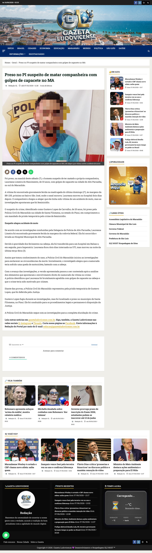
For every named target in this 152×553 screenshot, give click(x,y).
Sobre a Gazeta (37, 544)
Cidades (32, 48)
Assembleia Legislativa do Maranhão (125, 219)
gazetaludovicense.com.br (41, 319)
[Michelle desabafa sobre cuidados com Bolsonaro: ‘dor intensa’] (53, 395)
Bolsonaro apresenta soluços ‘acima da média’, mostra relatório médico (19, 411)
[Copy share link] (7, 171)
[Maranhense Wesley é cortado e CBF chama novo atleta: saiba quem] (22, 449)
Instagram (26, 322)
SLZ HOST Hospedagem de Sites (123, 243)
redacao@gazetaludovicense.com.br (61, 326)
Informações (16, 53)
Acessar (94, 344)
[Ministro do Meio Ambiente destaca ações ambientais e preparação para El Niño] (130, 449)
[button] (3, 51)
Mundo (86, 48)
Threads (37, 322)
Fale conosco (9, 544)
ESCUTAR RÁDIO (36, 53)
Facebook (70, 322)
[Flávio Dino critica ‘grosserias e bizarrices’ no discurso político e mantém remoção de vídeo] (94, 449)
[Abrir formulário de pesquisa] (149, 51)
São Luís (111, 48)
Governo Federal (116, 228)
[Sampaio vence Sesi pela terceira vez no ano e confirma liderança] (58, 449)
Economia (45, 48)
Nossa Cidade (23, 544)
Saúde (122, 48)
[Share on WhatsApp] (30, 171)
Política (98, 48)
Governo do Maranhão (119, 233)
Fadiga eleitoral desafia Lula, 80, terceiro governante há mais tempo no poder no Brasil (116, 144)
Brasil (20, 48)
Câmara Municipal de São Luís (122, 223)
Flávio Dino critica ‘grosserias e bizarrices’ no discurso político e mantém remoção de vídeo (116, 113)
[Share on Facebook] (13, 171)
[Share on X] (25, 171)
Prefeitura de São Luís (119, 238)
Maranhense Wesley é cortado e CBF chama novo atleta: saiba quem (116, 82)
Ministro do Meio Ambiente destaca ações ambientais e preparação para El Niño (116, 128)
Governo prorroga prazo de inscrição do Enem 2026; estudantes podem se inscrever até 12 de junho (84, 413)
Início (11, 48)
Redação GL (11, 85)
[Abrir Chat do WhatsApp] (6, 535)
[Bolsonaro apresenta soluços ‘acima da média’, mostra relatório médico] (20, 395)
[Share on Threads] (19, 171)
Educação (59, 48)
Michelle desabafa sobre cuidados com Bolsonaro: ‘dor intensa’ (52, 411)
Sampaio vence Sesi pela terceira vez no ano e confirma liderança (116, 98)
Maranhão (73, 48)
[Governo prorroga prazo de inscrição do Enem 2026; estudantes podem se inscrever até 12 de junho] (86, 395)
